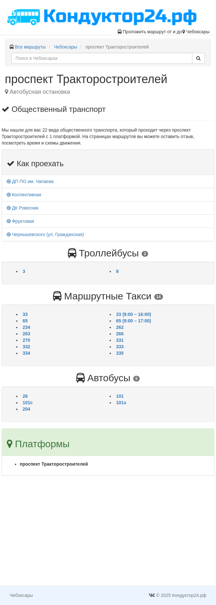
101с (28, 402)
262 (120, 327)
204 (26, 409)
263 (26, 333)
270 (26, 340)
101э (121, 402)
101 (120, 396)
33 (25, 314)
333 (120, 346)
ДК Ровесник (22, 208)
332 (26, 346)
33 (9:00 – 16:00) (133, 314)
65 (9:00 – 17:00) (133, 320)
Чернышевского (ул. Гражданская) (45, 234)
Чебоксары (65, 46)
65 (25, 320)
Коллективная (24, 194)
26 (25, 396)
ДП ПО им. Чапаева (30, 181)
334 (26, 353)
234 (26, 327)
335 (120, 353)
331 (120, 340)
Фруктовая (20, 221)
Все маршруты (30, 46)
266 (120, 333)
